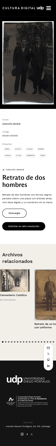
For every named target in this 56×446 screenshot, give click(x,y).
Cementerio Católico (13, 295)
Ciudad (29, 149)
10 (29, 342)
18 (53, 342)
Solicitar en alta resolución (23, 226)
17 (50, 342)
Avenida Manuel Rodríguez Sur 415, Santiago (28, 426)
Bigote (18, 149)
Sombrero (30, 155)
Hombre (41, 149)
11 (32, 342)
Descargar (14, 213)
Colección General (11, 123)
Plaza (18, 155)
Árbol (7, 149)
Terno (42, 155)
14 (41, 342)
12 (35, 342)
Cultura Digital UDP (23, 9)
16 (47, 342)
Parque (8, 155)
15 (44, 342)
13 (38, 342)
